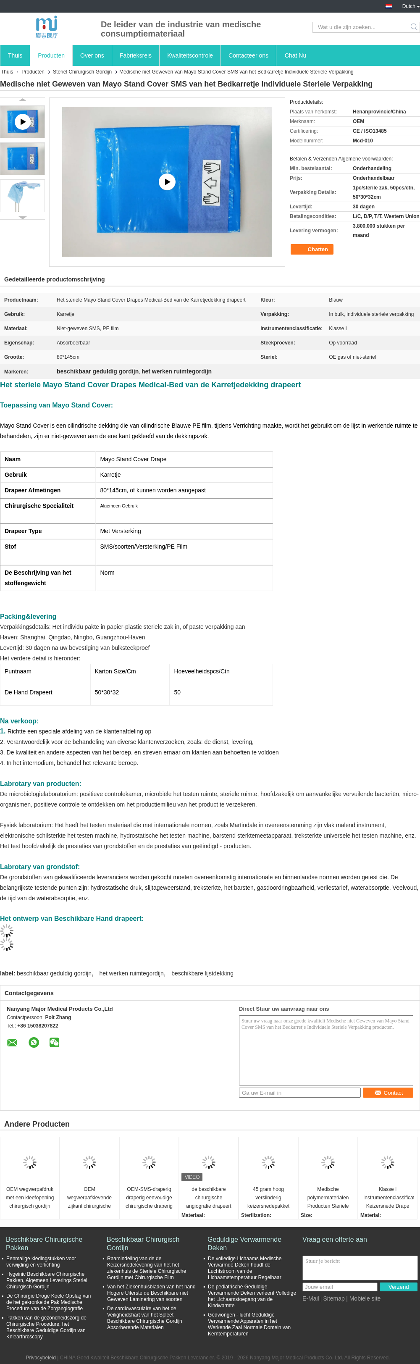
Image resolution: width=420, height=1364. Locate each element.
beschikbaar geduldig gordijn (54, 973)
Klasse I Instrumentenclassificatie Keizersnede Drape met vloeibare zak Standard (388, 1198)
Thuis (15, 55)
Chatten (313, 249)
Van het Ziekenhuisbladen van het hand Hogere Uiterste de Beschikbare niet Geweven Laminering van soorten (151, 1293)
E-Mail (310, 1298)
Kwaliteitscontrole (190, 55)
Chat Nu (295, 55)
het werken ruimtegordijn (132, 973)
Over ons (92, 55)
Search (415, 27)
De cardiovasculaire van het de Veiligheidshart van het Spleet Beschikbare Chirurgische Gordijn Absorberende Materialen (144, 1318)
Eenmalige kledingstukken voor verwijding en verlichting (41, 1262)
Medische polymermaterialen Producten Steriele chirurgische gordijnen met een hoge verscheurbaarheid (328, 1198)
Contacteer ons (248, 55)
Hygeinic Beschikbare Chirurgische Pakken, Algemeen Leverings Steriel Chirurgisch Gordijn (46, 1280)
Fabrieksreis (136, 55)
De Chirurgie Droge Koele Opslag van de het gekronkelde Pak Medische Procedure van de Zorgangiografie (48, 1302)
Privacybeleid (40, 1358)
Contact (388, 1093)
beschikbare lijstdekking (202, 973)
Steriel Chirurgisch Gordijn (82, 72)
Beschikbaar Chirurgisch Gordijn (143, 1243)
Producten (51, 55)
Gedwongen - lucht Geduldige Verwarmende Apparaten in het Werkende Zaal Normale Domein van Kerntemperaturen (249, 1324)
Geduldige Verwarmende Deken (244, 1243)
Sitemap (333, 1298)
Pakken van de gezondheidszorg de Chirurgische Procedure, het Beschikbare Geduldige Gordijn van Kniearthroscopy (46, 1327)
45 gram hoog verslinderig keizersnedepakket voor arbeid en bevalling (268, 1198)
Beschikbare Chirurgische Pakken (44, 1243)
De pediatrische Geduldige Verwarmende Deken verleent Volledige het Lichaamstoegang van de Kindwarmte (252, 1296)
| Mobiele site (363, 1298)
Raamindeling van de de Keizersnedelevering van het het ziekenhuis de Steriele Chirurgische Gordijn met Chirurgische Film (146, 1268)
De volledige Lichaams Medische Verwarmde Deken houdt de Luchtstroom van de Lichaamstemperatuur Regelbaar (244, 1268)
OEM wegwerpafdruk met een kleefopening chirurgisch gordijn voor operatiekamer (30, 1198)
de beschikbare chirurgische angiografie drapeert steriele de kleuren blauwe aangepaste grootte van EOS (208, 1198)
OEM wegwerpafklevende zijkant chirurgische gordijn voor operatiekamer (89, 1198)
